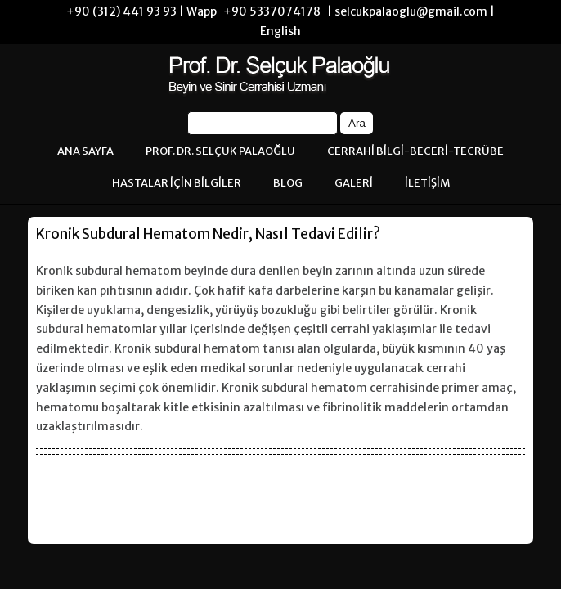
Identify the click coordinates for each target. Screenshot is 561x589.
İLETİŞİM (427, 183)
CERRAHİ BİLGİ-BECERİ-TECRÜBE (415, 151)
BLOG (288, 183)
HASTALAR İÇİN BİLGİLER (176, 183)
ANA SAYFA (85, 151)
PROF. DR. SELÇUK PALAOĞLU (220, 151)
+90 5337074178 (272, 11)
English (280, 31)
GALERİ (353, 183)
